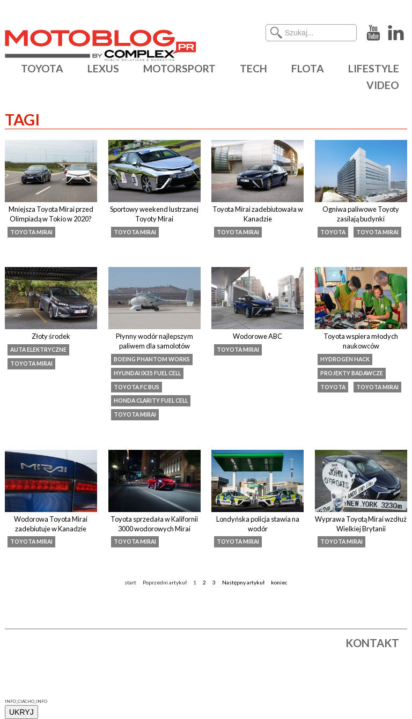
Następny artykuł (243, 582)
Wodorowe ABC (257, 336)
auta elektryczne (38, 349)
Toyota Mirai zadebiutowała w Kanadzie (257, 214)
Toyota (332, 232)
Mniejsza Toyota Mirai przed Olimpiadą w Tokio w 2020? (51, 214)
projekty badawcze (351, 373)
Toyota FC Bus (136, 387)
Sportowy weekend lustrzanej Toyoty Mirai (154, 214)
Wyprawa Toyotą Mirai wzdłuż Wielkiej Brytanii (361, 524)
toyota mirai (31, 232)
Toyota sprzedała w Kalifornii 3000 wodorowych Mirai (154, 524)
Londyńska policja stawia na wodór (257, 524)
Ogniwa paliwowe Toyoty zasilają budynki (360, 214)
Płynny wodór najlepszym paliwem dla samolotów (154, 341)
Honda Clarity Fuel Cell (151, 400)
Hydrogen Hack (345, 359)
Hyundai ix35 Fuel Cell (147, 373)
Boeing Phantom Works (152, 359)
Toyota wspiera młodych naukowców (360, 341)
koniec (279, 582)
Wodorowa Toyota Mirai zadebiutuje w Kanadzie (50, 524)
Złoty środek (51, 336)
